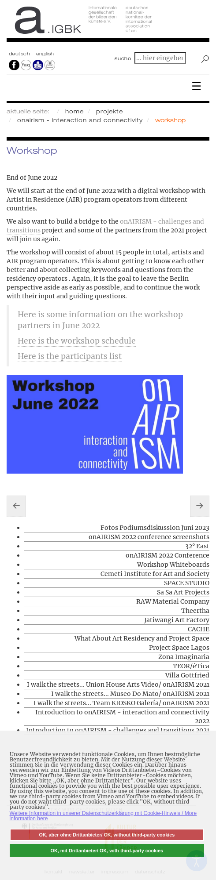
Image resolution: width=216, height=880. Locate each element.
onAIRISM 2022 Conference (167, 555)
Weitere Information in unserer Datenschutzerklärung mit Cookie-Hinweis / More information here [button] (103, 816)
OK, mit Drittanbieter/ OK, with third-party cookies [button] (107, 850)
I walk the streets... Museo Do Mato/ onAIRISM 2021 (130, 694)
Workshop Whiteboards (173, 565)
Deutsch (20, 54)
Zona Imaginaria (183, 657)
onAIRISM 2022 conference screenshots (149, 537)
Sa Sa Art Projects (183, 592)
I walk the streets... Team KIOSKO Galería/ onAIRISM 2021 (121, 703)
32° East (197, 546)
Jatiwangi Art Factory (176, 620)
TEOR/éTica (191, 666)
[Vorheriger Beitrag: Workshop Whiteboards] (16, 506)
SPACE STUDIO (186, 583)
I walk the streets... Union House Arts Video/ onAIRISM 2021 (118, 684)
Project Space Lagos (179, 648)
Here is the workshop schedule (77, 341)
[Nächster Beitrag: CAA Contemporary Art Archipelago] (199, 506)
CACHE (198, 629)
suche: (124, 58)
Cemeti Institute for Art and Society (155, 574)
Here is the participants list (70, 356)
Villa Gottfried (187, 675)
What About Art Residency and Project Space (141, 638)
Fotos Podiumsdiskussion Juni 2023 (155, 528)
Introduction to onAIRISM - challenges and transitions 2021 (117, 730)
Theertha (195, 611)
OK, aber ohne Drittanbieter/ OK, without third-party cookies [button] (107, 834)
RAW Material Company (172, 601)
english (45, 54)
